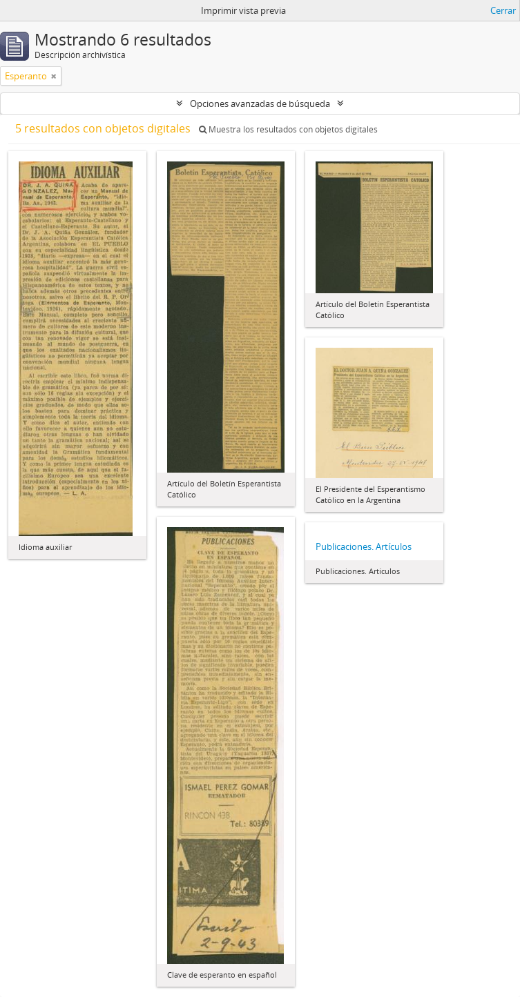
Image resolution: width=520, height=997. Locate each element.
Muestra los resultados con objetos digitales (288, 129)
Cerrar (503, 10)
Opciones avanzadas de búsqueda (260, 103)
